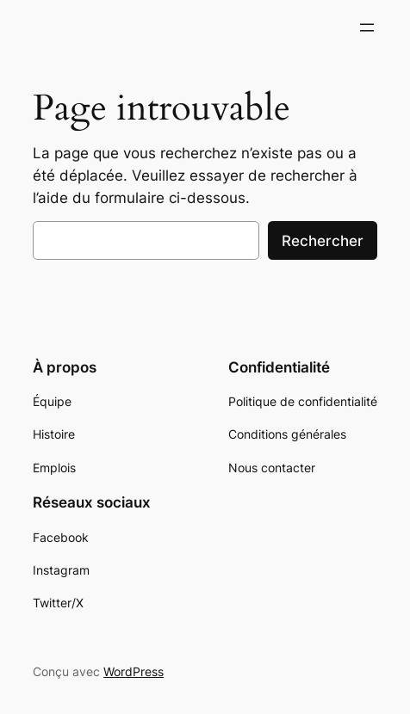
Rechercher (322, 240)
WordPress (133, 671)
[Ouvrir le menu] (367, 27)
